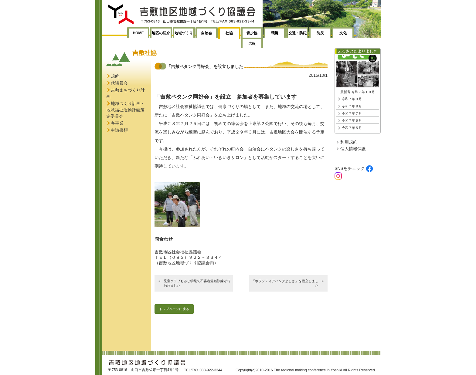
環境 (274, 33)
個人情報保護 (353, 148)
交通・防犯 (297, 33)
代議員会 (119, 83)
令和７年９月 (352, 99)
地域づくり (184, 33)
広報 (252, 44)
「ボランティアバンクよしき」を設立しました (285, 283)
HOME (138, 33)
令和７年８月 (352, 106)
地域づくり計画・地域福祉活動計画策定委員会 (125, 110)
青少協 (251, 33)
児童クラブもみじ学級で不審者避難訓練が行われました (197, 283)
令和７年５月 (352, 128)
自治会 (206, 33)
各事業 (117, 123)
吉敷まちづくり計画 (125, 93)
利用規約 (348, 142)
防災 (320, 33)
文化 (343, 33)
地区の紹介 (161, 33)
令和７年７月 (352, 113)
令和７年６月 (352, 120)
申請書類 (119, 130)
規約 (115, 76)
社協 (229, 33)
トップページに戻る (174, 309)
